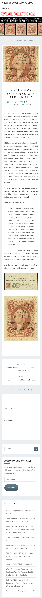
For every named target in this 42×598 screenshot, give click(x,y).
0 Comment (27, 104)
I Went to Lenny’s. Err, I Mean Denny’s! (20, 591)
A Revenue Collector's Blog (17, 2)
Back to (6, 8)
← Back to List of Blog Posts (21, 40)
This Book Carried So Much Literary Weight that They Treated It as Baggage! (19, 556)
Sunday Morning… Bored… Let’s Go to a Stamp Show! (21, 367)
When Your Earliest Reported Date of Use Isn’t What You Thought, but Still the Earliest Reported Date (20, 572)
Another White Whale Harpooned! (19, 564)
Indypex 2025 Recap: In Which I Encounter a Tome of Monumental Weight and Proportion (19, 583)
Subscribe (11, 487)
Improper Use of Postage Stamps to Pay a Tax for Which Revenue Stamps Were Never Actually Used (20, 529)
